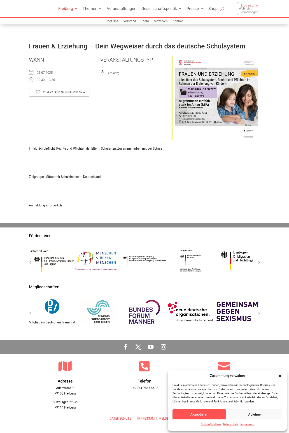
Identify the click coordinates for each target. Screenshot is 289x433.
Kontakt (177, 21)
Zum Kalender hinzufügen (59, 92)
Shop (213, 8)
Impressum (247, 424)
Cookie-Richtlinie (211, 424)
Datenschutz (230, 424)
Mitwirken (161, 21)
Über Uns (111, 21)
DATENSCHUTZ (120, 418)
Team (145, 21)
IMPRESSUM (145, 418)
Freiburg (65, 8)
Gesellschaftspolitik (159, 8)
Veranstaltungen (121, 8)
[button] (280, 376)
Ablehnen (255, 414)
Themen (90, 8)
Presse (192, 8)
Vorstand (129, 21)
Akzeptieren (199, 414)
